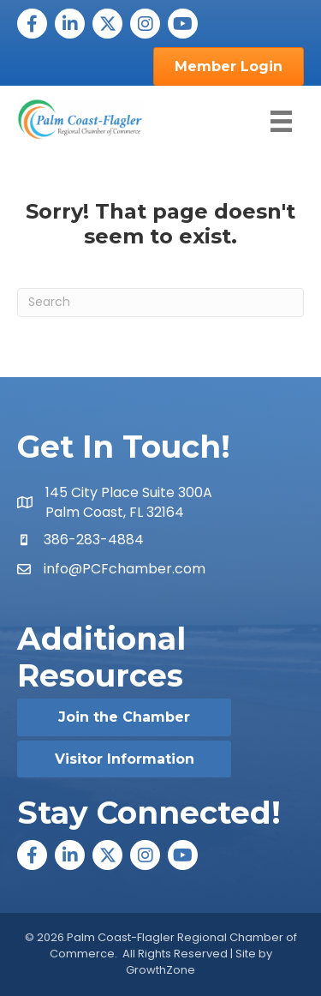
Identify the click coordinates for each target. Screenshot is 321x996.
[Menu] (281, 121)
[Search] (160, 302)
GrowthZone (160, 970)
